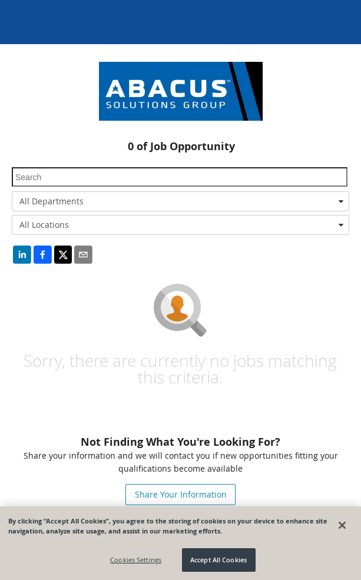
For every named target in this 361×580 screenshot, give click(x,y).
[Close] (342, 525)
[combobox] (180, 201)
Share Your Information (181, 494)
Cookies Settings (135, 559)
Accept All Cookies (218, 559)
